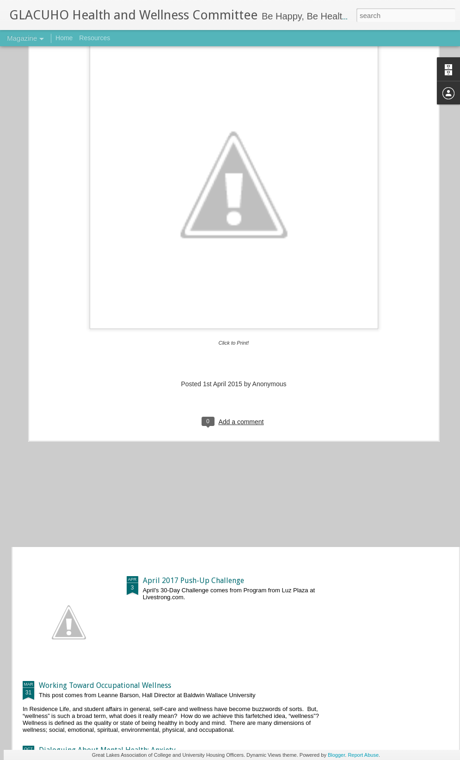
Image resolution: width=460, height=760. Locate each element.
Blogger (336, 755)
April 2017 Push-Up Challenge (193, 580)
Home (64, 38)
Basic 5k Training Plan (75, 397)
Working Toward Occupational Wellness (105, 685)
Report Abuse (363, 755)
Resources (94, 38)
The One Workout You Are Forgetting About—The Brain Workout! (148, 339)
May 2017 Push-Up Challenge (192, 475)
